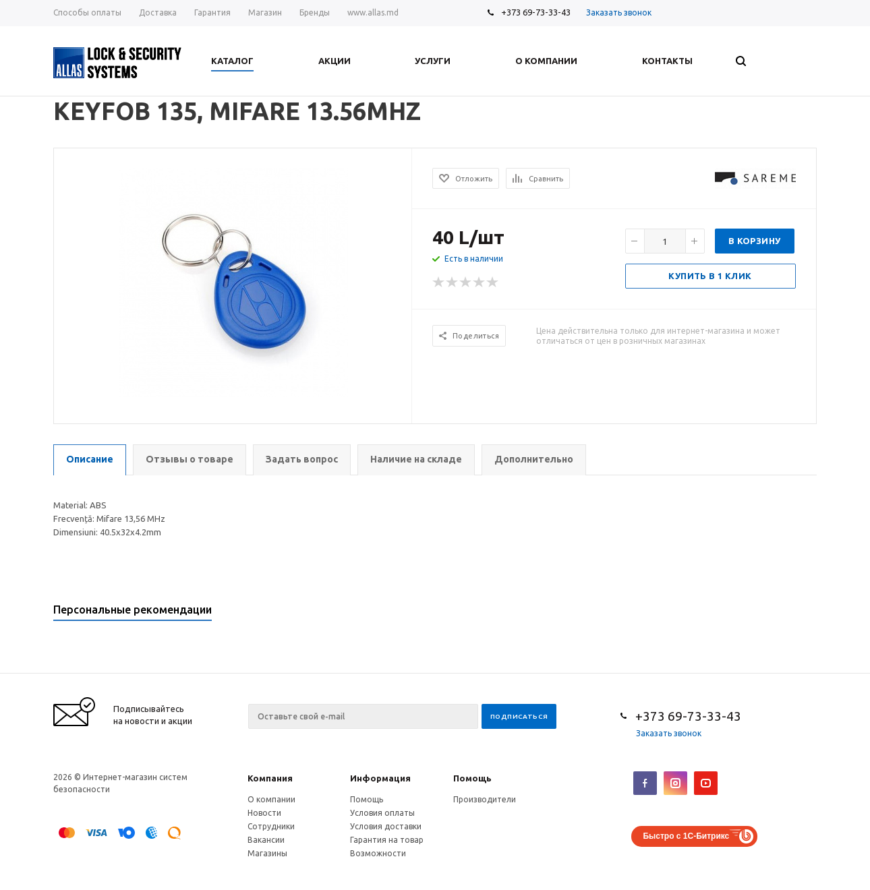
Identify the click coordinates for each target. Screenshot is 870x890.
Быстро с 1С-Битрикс (686, 836)
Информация (380, 778)
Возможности (378, 853)
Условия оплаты (382, 812)
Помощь (472, 778)
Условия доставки (386, 826)
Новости (264, 812)
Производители (484, 799)
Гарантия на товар (387, 839)
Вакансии (266, 839)
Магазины (267, 853)
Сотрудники (271, 826)
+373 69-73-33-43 (536, 12)
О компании (271, 799)
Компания (270, 778)
